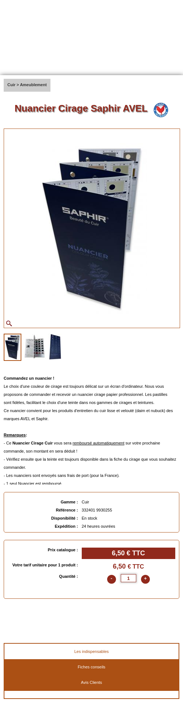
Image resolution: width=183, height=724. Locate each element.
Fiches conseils (91, 667)
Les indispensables (91, 651)
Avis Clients (91, 682)
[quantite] (128, 578)
